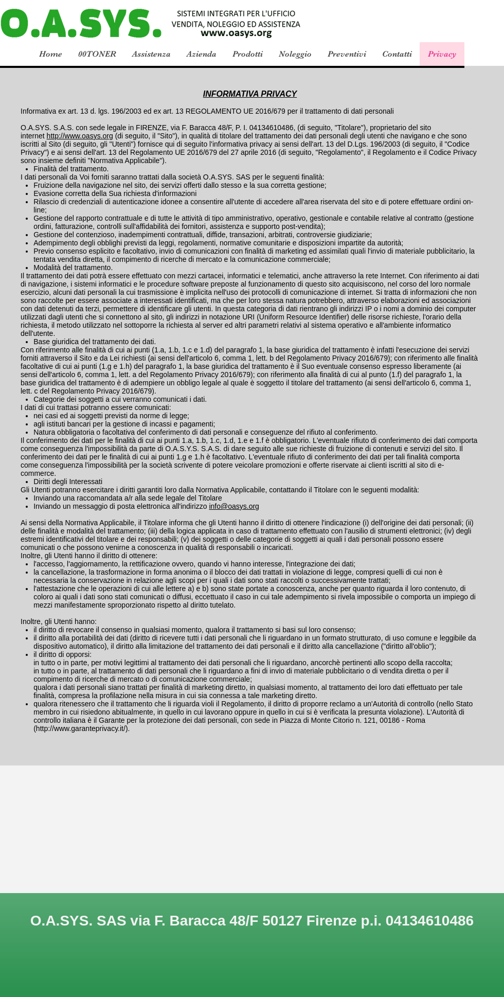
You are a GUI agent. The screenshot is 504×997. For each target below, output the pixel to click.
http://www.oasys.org (80, 136)
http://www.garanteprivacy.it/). (83, 728)
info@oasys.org (234, 506)
